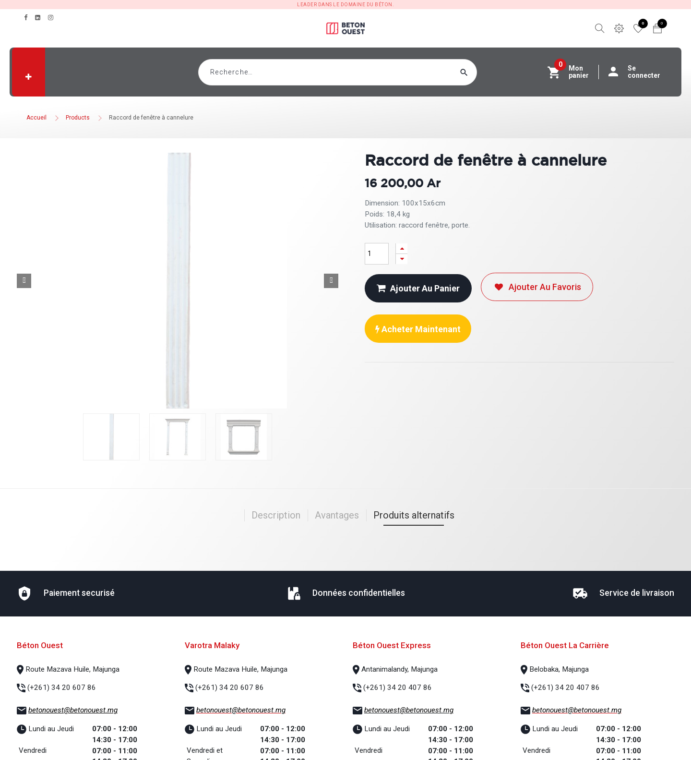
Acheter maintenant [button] (418, 329)
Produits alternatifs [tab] (413, 515)
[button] (29, 77)
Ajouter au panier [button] (418, 288)
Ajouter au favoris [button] (537, 287)
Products (78, 117)
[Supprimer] (401, 259)
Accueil (36, 117)
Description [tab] (275, 515)
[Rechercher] (482, 72)
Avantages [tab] (337, 515)
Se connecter (639, 72)
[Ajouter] (401, 248)
